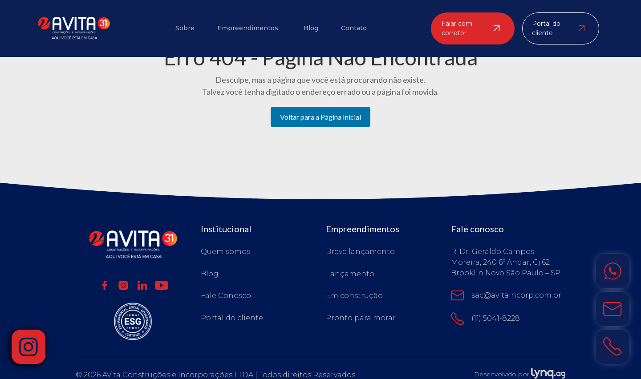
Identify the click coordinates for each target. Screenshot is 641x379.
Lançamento (350, 274)
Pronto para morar (361, 317)
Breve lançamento (360, 251)
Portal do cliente (559, 27)
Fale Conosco (226, 295)
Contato (353, 28)
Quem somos (225, 251)
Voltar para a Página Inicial (320, 117)
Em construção (354, 295)
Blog (311, 28)
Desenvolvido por (520, 374)
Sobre (185, 28)
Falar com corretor (470, 27)
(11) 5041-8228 (485, 318)
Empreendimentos (247, 28)
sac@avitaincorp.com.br (506, 295)
